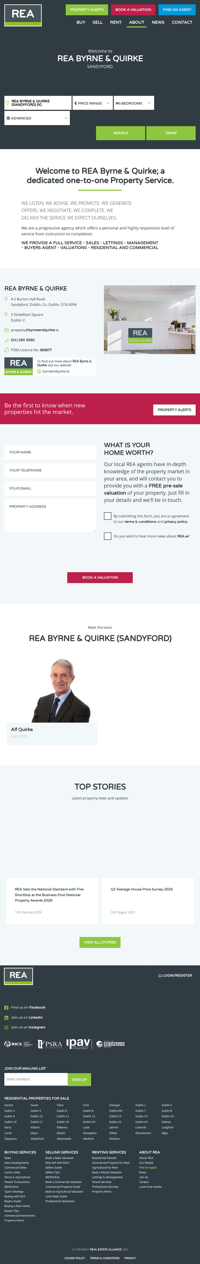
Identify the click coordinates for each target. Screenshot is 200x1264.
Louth (8, 1120)
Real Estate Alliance (105, 1236)
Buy (80, 22)
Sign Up (80, 1067)
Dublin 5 (62, 1098)
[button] (175, 103)
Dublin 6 (88, 1098)
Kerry (7, 1114)
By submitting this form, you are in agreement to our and (151, 506)
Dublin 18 (63, 1109)
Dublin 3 (9, 1098)
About (136, 22)
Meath (61, 1120)
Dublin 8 (167, 1098)
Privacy (130, 1245)
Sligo (165, 1120)
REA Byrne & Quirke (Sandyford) (31, 103)
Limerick (140, 1114)
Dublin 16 (10, 1109)
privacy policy (175, 510)
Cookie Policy (74, 1245)
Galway (166, 1109)
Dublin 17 (37, 1109)
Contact (182, 22)
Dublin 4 (36, 1098)
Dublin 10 (37, 1103)
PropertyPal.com (116, 1253)
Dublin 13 (115, 1103)
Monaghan (90, 1120)
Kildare (35, 1114)
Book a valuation (133, 10)
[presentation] (137, 539)
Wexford (88, 1126)
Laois (86, 1114)
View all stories (100, 929)
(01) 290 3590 (22, 326)
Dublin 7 (140, 1098)
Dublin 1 (140, 1092)
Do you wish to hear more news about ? (152, 524)
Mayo (34, 1120)
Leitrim (113, 1114)
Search (134, 119)
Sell (98, 22)
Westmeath (64, 1126)
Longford (167, 1114)
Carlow (8, 1092)
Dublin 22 (115, 1109)
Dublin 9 (9, 1103)
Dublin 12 (89, 1103)
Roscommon (143, 1120)
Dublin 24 (141, 1109)
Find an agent (177, 10)
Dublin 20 (89, 1109)
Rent (116, 22)
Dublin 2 (167, 1092)
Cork (86, 1092)
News (158, 22)
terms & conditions (140, 510)
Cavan (34, 1092)
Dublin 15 (168, 1103)
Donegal (114, 1092)
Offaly (113, 1120)
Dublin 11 (63, 1103)
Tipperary (10, 1126)
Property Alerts (87, 10)
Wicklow (114, 1126)
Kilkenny (62, 1114)
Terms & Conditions (104, 1245)
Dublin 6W (115, 1098)
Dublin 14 (141, 1103)
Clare (60, 1092)
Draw (175, 119)
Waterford (37, 1126)
